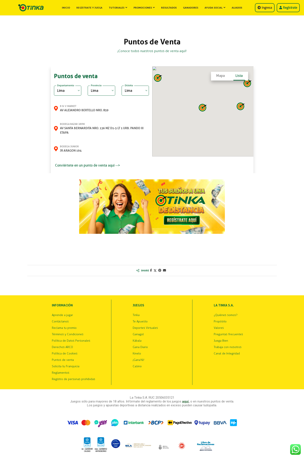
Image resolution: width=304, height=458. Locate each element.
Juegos (138, 305)
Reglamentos (60, 372)
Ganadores (190, 7)
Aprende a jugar (62, 315)
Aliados (237, 7)
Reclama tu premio (64, 327)
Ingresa (264, 8)
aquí (185, 401)
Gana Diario (140, 347)
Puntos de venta (63, 359)
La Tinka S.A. (224, 305)
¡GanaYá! (138, 359)
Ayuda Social (214, 7)
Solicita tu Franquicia (65, 366)
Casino (137, 366)
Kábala (137, 340)
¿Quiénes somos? (225, 315)
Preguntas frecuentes (228, 334)
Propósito (220, 321)
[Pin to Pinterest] (159, 270)
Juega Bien (221, 340)
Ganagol (138, 334)
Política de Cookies (64, 353)
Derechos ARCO (62, 347)
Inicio (66, 7)
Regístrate (288, 8)
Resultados (169, 7)
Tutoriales (116, 7)
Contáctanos (60, 321)
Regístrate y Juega (89, 7)
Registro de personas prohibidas (73, 379)
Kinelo (137, 353)
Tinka (136, 315)
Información (62, 305)
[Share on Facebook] (151, 270)
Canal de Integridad (227, 353)
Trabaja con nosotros (227, 347)
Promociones (143, 7)
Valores (219, 327)
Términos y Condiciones (67, 334)
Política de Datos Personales (71, 340)
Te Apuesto (140, 321)
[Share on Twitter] (155, 270)
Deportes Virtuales (145, 327)
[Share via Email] (164, 270)
